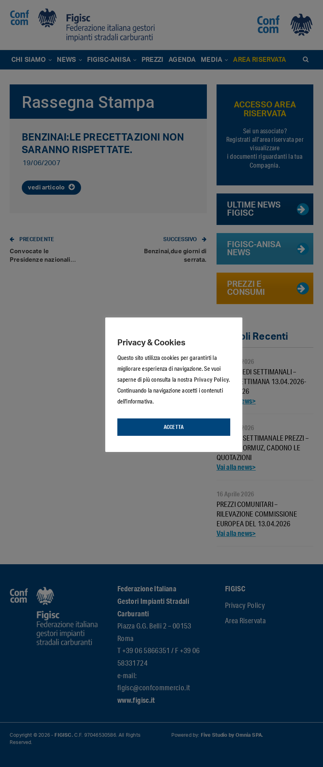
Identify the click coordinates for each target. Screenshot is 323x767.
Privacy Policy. (212, 379)
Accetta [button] (173, 427)
